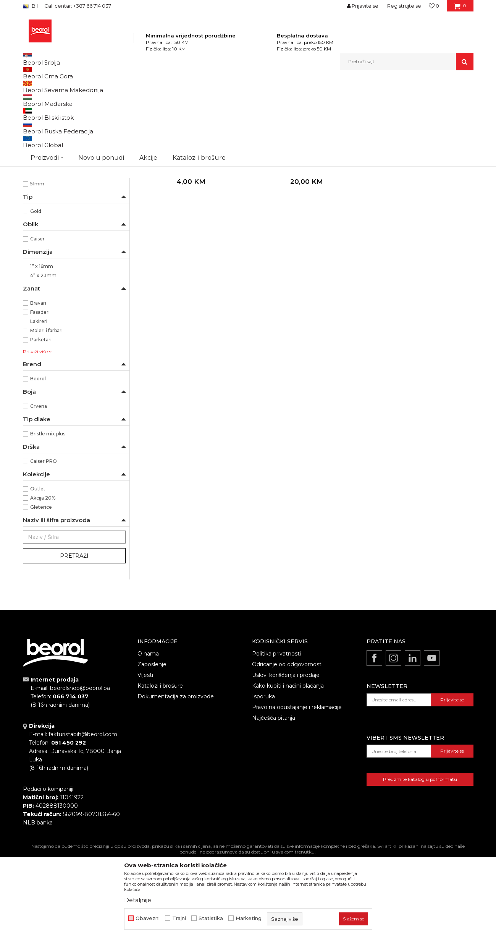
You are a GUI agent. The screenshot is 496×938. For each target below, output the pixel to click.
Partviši (35, 190)
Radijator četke (44, 181)
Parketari (41, 421)
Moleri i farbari (46, 412)
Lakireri (38, 403)
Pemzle (36, 199)
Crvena (38, 488)
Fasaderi (40, 394)
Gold (35, 293)
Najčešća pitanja (273, 799)
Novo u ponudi (101, 61)
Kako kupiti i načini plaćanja (288, 767)
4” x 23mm (43, 357)
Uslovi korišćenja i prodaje (286, 756)
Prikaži (391, 99)
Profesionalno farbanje (56, 238)
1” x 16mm (41, 348)
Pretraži (74, 637)
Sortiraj (281, 99)
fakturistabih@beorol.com (82, 816)
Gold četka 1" (190, 244)
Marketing (249, 918)
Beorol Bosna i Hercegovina (53, 86)
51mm (37, 265)
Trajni (179, 918)
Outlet (37, 570)
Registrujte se (404, 6)
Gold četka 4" (305, 244)
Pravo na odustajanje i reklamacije (297, 788)
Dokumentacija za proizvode (175, 778)
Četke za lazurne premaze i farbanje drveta (73, 131)
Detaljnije (137, 900)
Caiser (37, 320)
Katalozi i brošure (160, 767)
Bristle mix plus (47, 515)
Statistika (211, 918)
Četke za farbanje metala (55, 117)
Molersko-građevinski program (149, 86)
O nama (148, 735)
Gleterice (41, 589)
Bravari (38, 385)
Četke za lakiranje (47, 172)
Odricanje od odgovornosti (287, 746)
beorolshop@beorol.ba (80, 769)
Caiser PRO (43, 543)
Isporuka (263, 778)
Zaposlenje (151, 746)
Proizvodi (98, 86)
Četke (194, 86)
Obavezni (148, 918)
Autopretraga (245, 99)
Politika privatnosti (276, 735)
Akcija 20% (42, 580)
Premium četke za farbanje (58, 163)
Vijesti (145, 756)
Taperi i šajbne (43, 208)
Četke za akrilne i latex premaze (64, 144)
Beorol (38, 460)
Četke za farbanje (47, 153)
